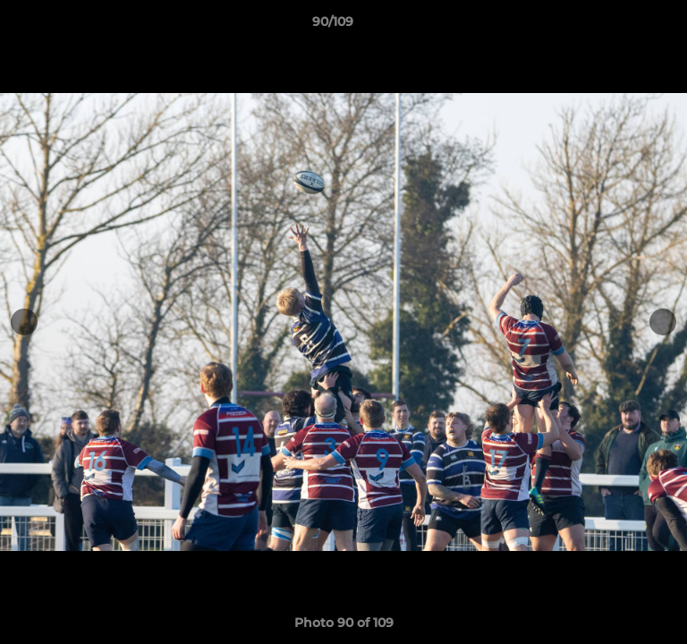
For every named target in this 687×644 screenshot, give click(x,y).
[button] (622, 26)
